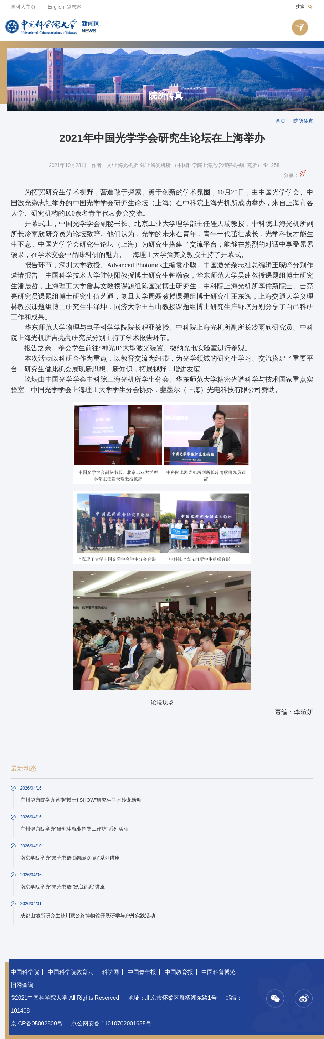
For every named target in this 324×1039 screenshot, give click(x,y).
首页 (281, 121)
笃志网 (74, 7)
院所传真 (166, 95)
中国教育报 (179, 972)
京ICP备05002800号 (37, 1023)
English (56, 7)
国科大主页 (23, 7)
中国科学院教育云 (70, 972)
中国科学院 (25, 972)
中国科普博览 (218, 972)
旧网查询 (22, 985)
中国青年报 (142, 972)
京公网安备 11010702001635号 (111, 1023)
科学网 (110, 972)
